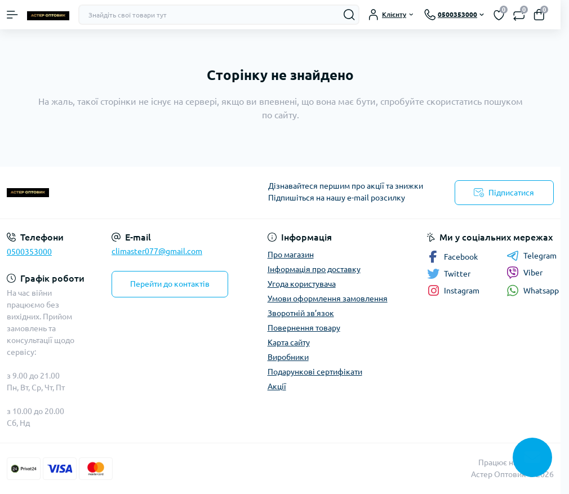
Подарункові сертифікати (315, 371)
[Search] (349, 14)
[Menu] (12, 15)
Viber (524, 272)
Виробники (288, 357)
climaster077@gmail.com (157, 251)
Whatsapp (532, 290)
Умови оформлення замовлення (328, 298)
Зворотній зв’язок (301, 313)
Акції (277, 386)
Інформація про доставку (314, 269)
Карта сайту (289, 342)
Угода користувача (302, 283)
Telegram (531, 256)
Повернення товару (304, 327)
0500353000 (29, 251)
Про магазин (291, 254)
